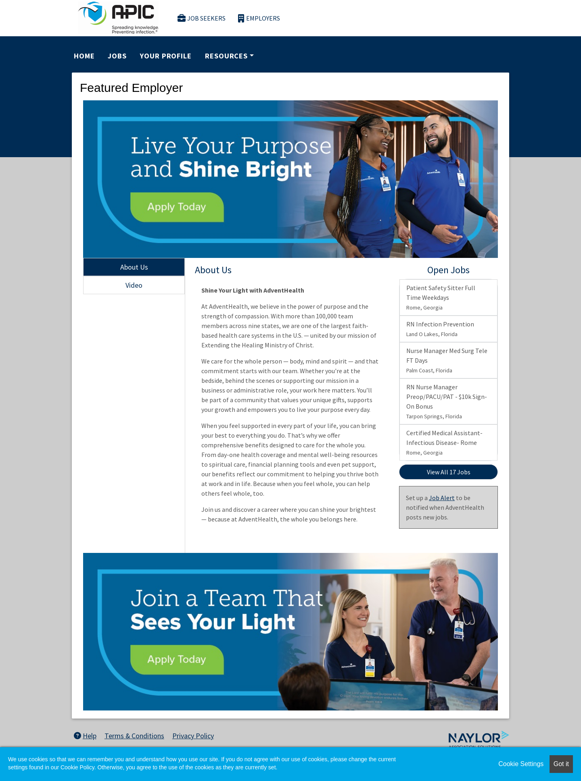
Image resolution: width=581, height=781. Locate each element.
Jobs (117, 55)
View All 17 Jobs (448, 472)
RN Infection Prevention (440, 329)
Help (85, 735)
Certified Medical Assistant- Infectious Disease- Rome (444, 442)
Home (84, 55)
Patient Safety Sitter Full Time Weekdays (440, 297)
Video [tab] (133, 285)
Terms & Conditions (134, 735)
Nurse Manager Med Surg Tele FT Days (446, 360)
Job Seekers (202, 18)
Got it (561, 763)
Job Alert (442, 498)
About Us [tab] (134, 267)
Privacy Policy (193, 735)
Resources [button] (226, 55)
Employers (259, 18)
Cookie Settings (520, 763)
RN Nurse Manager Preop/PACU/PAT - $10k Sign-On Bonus (446, 401)
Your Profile (166, 55)
